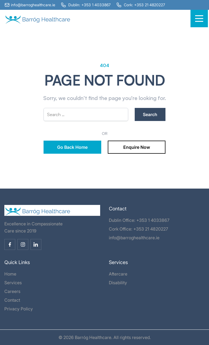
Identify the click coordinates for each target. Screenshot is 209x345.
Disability (118, 282)
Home (10, 274)
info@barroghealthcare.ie (134, 237)
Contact (12, 300)
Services (13, 282)
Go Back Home (72, 147)
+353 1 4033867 (153, 220)
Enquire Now (136, 147)
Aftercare (118, 274)
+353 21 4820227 (150, 229)
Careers (12, 291)
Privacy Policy (18, 308)
